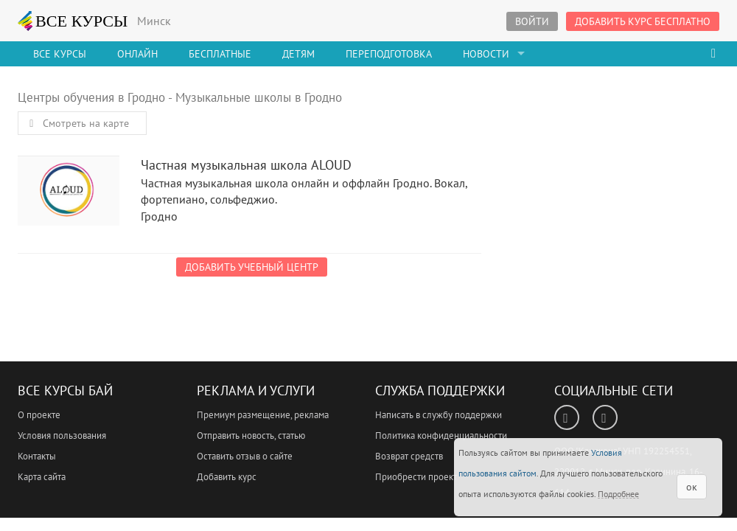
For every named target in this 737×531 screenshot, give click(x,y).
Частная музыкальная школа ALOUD (68, 194)
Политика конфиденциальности (441, 435)
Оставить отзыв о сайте (245, 456)
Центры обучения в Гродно (91, 97)
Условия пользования (62, 435)
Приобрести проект (416, 477)
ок (691, 486)
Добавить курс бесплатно (642, 21)
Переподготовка (389, 53)
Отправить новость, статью (251, 435)
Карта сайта (42, 477)
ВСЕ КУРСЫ (73, 20)
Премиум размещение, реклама (263, 415)
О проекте (39, 415)
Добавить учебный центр (251, 267)
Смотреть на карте (76, 123)
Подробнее (618, 493)
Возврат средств (409, 456)
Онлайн (137, 53)
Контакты (37, 456)
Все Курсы (59, 53)
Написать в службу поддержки (438, 415)
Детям (298, 53)
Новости (486, 53)
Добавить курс (226, 477)
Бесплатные (220, 53)
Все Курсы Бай (65, 390)
